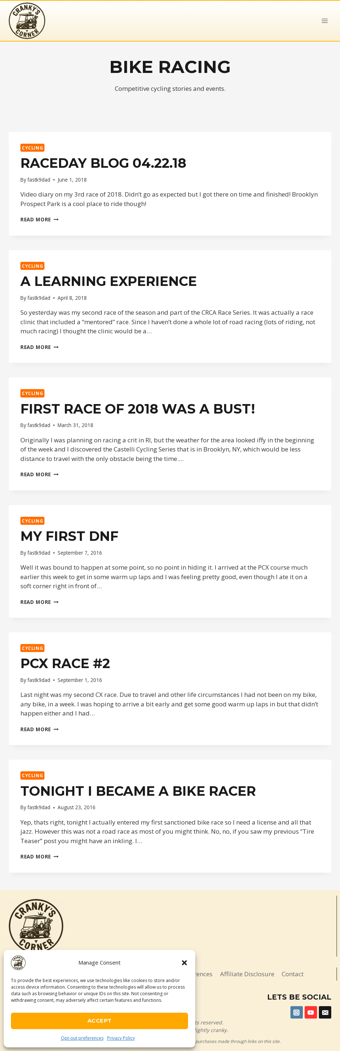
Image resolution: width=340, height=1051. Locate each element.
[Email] (325, 1012)
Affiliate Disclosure (247, 974)
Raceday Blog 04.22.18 (103, 163)
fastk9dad (38, 179)
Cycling (32, 148)
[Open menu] (324, 20)
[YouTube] (311, 1012)
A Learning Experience (108, 281)
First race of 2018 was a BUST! (137, 409)
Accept (99, 1020)
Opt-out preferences (82, 1038)
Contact (293, 974)
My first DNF (69, 536)
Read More (39, 219)
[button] (184, 962)
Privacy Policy (121, 1038)
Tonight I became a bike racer (138, 791)
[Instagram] (296, 1012)
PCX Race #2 (65, 663)
